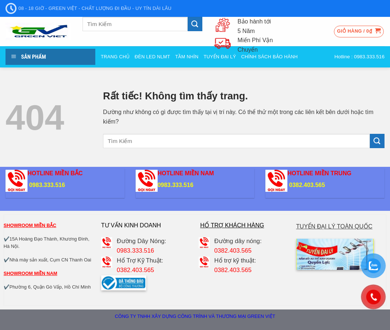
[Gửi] (195, 24)
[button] (359, 31)
